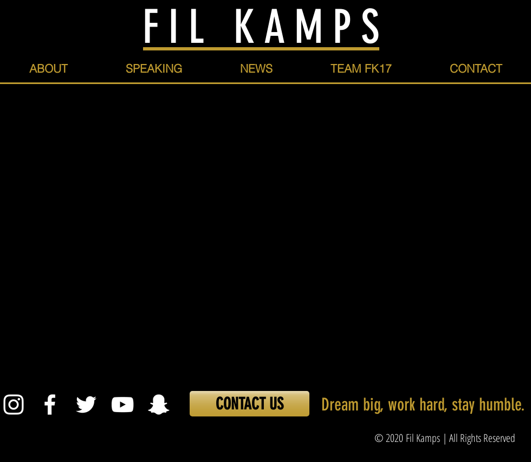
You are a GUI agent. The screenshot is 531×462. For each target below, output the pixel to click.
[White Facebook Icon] (49, 404)
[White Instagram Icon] (13, 404)
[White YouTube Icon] (122, 404)
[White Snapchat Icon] (158, 404)
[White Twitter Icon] (86, 404)
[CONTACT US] (249, 403)
